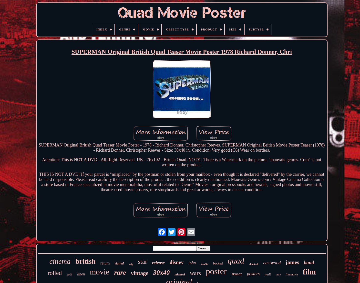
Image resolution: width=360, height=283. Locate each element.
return (105, 263)
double (204, 264)
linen (81, 274)
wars (195, 273)
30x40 (161, 272)
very (278, 274)
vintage (139, 273)
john (192, 263)
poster (216, 271)
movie (99, 271)
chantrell (253, 264)
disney (177, 262)
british (85, 261)
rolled (55, 273)
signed (119, 263)
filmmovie (292, 274)
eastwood (272, 262)
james (292, 262)
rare (120, 272)
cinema (60, 261)
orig (131, 264)
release (158, 262)
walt (268, 274)
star (142, 261)
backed (218, 263)
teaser (237, 274)
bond (309, 262)
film (309, 272)
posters (253, 273)
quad (235, 260)
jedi (69, 274)
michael (180, 274)
